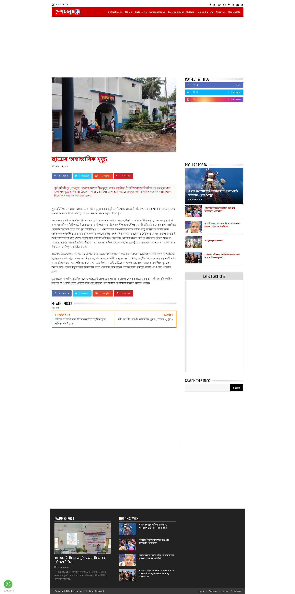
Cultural (190, 12)
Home (201, 591)
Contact (237, 591)
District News (115, 12)
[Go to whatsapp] (8, 584)
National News (157, 12)
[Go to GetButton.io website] (8, 591)
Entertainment (176, 12)
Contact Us (234, 12)
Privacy (225, 591)
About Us (220, 12)
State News (140, 12)
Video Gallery (205, 12)
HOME (128, 12)
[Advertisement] (147, 47)
